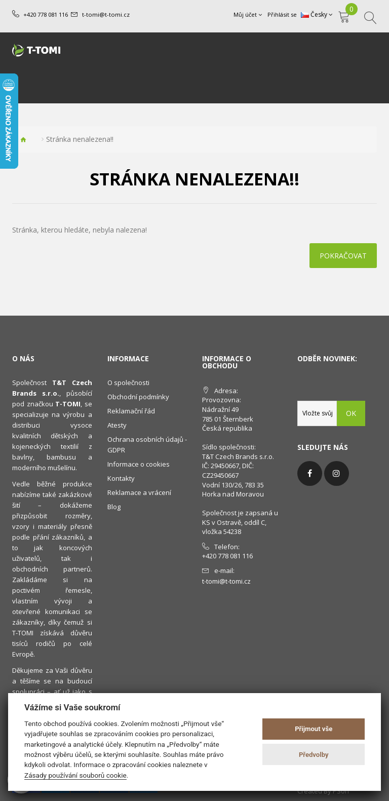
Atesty (117, 425)
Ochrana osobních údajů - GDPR (147, 444)
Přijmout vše (313, 729)
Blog (114, 506)
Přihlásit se (282, 14)
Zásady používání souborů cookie (75, 775)
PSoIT (341, 790)
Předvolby (314, 754)
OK (351, 413)
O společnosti (128, 382)
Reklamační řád (131, 410)
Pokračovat (343, 255)
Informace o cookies (138, 464)
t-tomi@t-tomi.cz (105, 14)
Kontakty (121, 478)
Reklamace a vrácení (139, 492)
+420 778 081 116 (45, 14)
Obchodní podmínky (138, 396)
